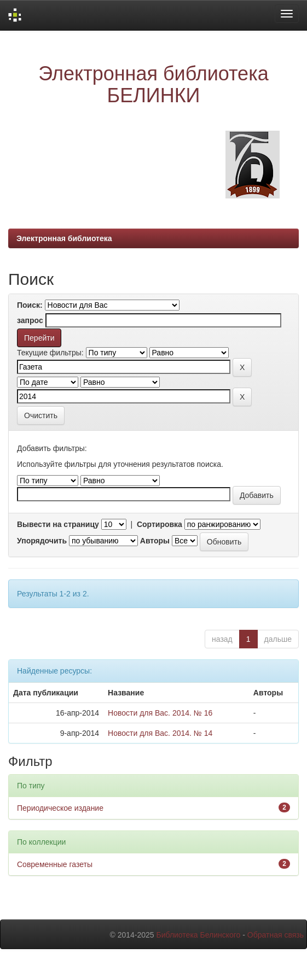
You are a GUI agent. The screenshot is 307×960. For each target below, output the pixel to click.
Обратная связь (275, 934)
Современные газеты (54, 864)
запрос (30, 320)
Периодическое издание (60, 808)
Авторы (155, 540)
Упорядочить (42, 540)
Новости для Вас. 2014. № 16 (160, 713)
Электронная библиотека (64, 238)
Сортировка (159, 524)
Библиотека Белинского (198, 934)
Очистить (40, 415)
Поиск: (30, 305)
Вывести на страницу (58, 524)
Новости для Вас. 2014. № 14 (160, 733)
